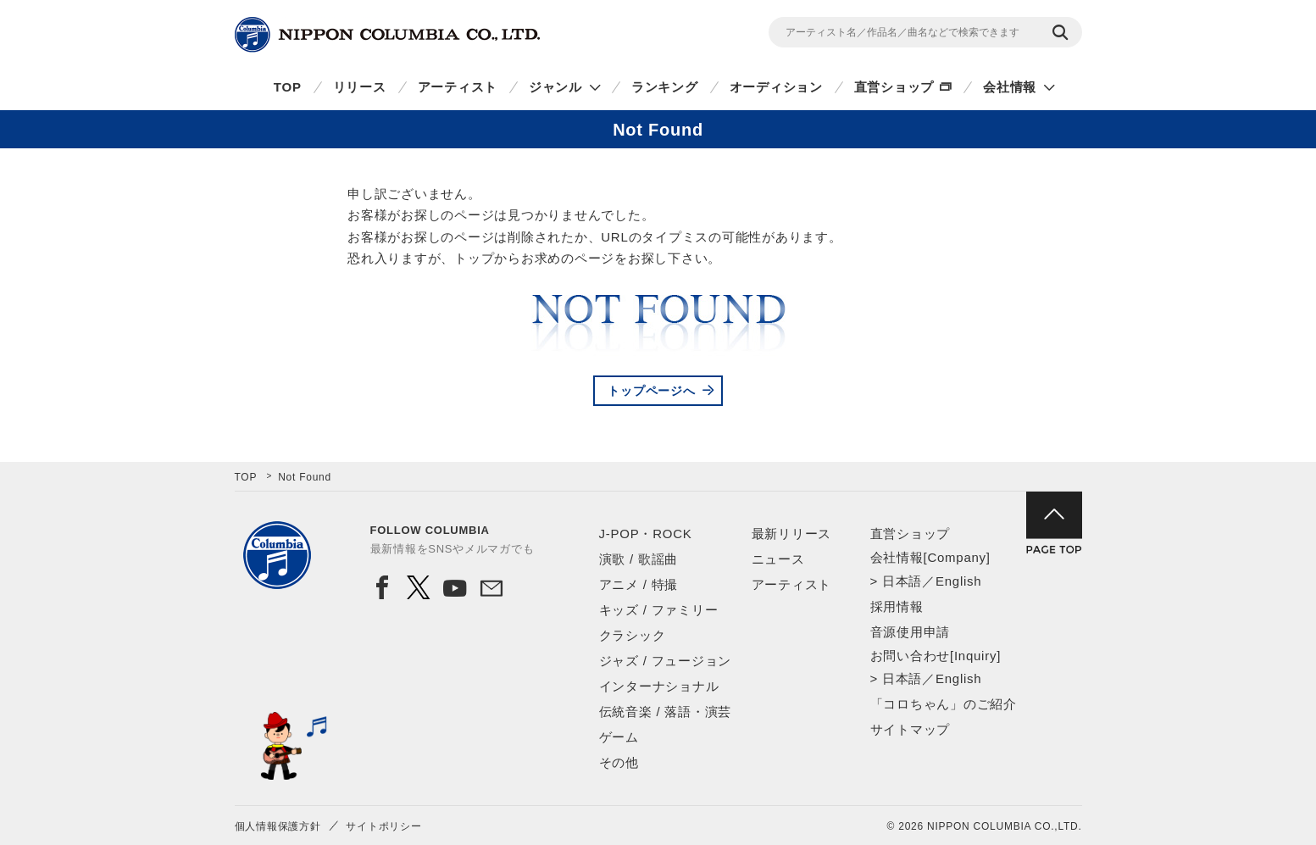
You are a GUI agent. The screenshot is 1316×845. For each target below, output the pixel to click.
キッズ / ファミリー (659, 610)
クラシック (632, 635)
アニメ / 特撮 (639, 584)
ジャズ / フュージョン (665, 660)
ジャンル (555, 87)
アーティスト (458, 87)
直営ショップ (894, 87)
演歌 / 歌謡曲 (639, 559)
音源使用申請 (910, 632)
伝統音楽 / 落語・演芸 (665, 711)
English (958, 581)
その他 (619, 762)
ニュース (778, 559)
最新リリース (792, 533)
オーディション (776, 87)
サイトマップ (910, 729)
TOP (288, 87)
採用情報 (897, 606)
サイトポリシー (383, 826)
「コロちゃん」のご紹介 (943, 704)
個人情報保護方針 (278, 826)
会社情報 (1009, 87)
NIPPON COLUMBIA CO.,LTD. (387, 35)
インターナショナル (659, 686)
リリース (359, 87)
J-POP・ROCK (645, 533)
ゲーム (619, 737)
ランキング (664, 87)
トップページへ (651, 390)
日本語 (902, 581)
